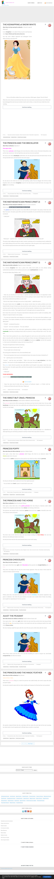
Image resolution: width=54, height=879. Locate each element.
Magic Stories (12, 738)
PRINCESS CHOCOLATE (14, 559)
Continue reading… (27, 107)
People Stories (12, 494)
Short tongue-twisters (5, 839)
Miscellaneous (4, 830)
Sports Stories (22, 800)
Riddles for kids (4, 835)
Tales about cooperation (34, 134)
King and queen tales (12, 193)
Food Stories (3, 798)
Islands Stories (19, 798)
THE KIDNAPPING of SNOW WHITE (19, 24)
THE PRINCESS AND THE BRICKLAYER (20, 143)
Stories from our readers (22, 137)
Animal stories (6, 549)
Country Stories (39, 796)
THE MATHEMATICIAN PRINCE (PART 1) (19, 207)
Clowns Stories (32, 796)
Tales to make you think (27, 492)
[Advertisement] (27, 14)
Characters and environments (14, 134)
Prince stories (17, 254)
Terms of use (43, 874)
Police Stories (4, 800)
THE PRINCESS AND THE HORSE (18, 500)
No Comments (44, 134)
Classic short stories (5, 823)
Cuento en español (27, 381)
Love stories (11, 549)
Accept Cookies (47, 876)
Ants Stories (12, 796)
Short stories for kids (24, 134)
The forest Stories (40, 800)
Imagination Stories (11, 798)
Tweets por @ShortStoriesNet (6, 868)
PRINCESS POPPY (11, 448)
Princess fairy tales (27, 193)
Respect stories (26, 549)
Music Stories (39, 798)
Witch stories (40, 607)
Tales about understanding (44, 549)
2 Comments (35, 193)
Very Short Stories (22, 666)
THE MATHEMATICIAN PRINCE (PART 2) (21, 202)
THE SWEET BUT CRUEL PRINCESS (19, 398)
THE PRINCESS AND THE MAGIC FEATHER (22, 672)
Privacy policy (39, 874)
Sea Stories (16, 800)
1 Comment (36, 492)
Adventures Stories (6, 137)
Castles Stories (14, 137)
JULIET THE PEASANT (13, 616)
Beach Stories (18, 796)
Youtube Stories (19, 802)
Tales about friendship (29, 736)
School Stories (11, 800)
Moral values (19, 193)
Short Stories (31, 2)
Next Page (31, 743)
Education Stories (47, 796)
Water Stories (12, 802)
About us (39, 2)
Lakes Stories (26, 798)
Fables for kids (11, 254)
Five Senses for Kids (5, 828)
